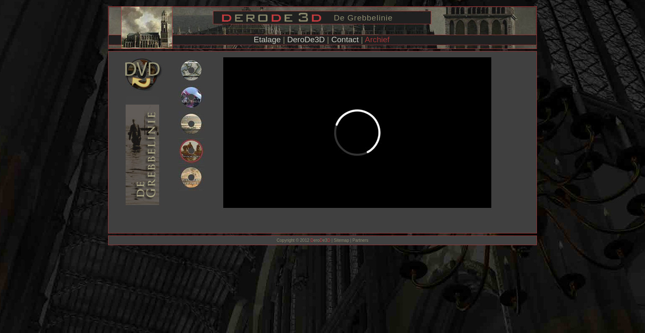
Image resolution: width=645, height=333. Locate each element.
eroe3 (320, 240)
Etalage (267, 39)
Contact (345, 39)
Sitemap (341, 240)
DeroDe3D (306, 39)
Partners (360, 240)
